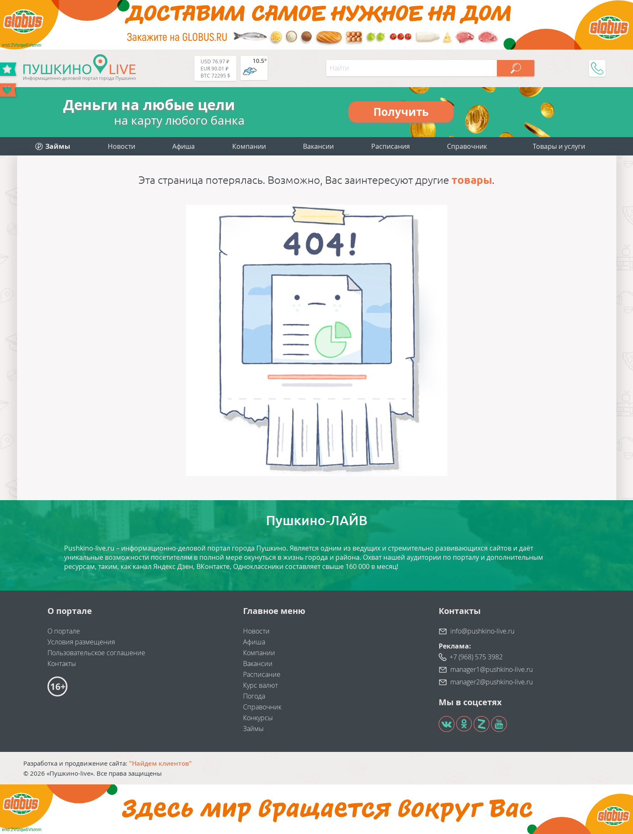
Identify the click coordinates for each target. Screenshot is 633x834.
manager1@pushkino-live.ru (491, 669)
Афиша (183, 146)
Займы (253, 728)
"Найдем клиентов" (160, 763)
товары (472, 180)
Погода (254, 696)
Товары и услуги (559, 146)
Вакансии (318, 146)
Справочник (467, 146)
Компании (249, 146)
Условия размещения (81, 641)
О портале (63, 631)
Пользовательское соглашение (96, 652)
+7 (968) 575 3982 (476, 656)
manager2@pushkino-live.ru (491, 681)
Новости (121, 146)
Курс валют (260, 685)
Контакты (61, 663)
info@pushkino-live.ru (482, 631)
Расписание (262, 674)
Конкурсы (258, 717)
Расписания (390, 146)
